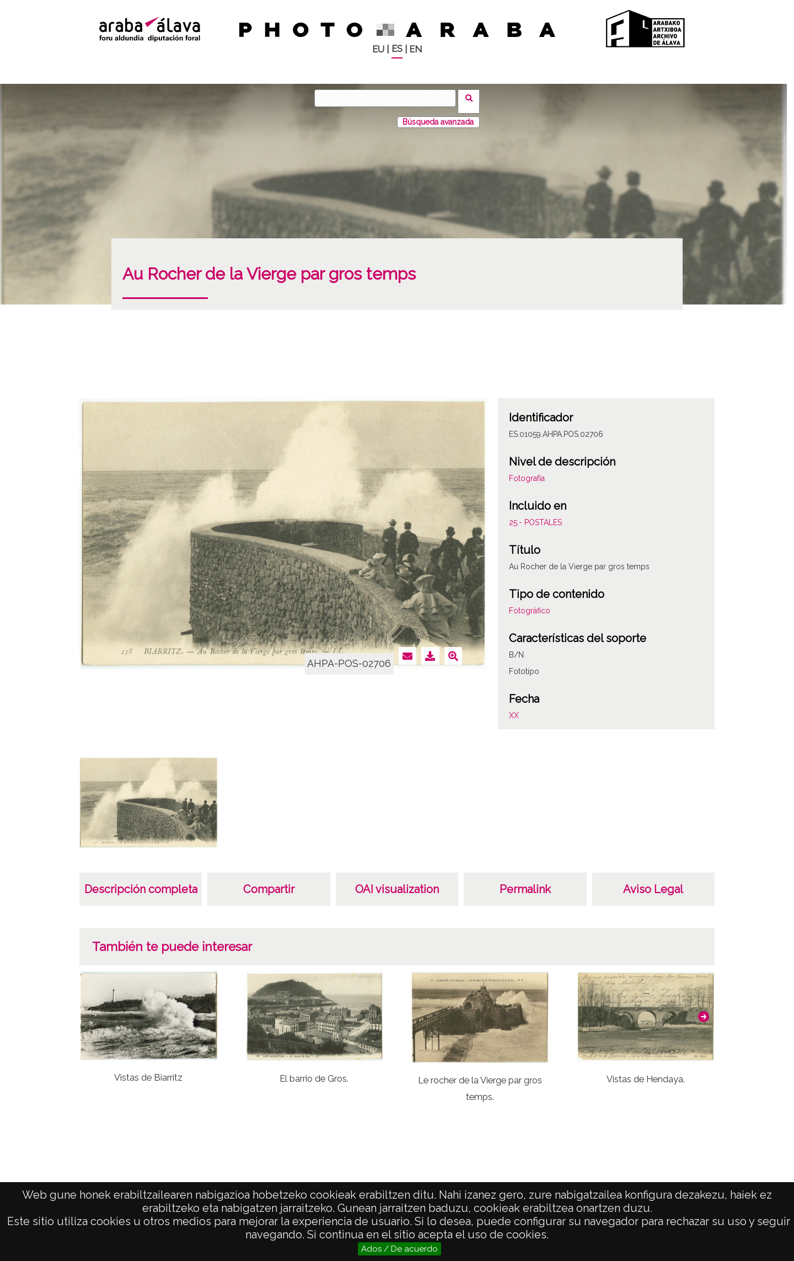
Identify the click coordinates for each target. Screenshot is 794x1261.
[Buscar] (388, 98)
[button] (703, 1010)
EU (378, 49)
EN (415, 49)
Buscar (472, 97)
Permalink (525, 882)
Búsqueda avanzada (438, 115)
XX (514, 708)
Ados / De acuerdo (399, 1249)
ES (397, 49)
